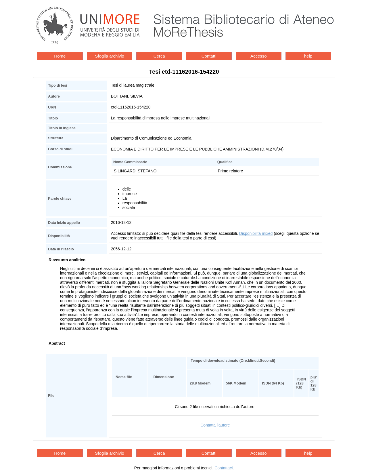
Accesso (258, 56)
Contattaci (223, 468)
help (308, 56)
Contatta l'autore (215, 425)
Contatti (209, 56)
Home (60, 56)
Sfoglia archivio (109, 56)
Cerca (159, 56)
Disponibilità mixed (256, 233)
